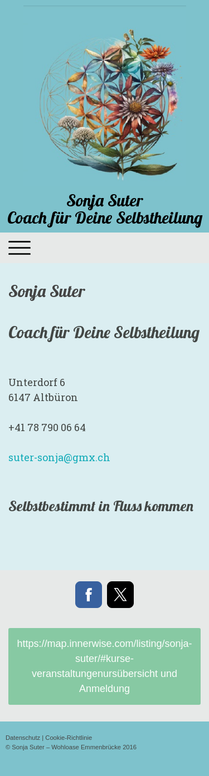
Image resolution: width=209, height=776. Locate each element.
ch (59, 457)
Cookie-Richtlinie (68, 737)
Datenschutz (23, 737)
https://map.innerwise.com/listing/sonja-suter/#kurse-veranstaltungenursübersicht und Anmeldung (104, 666)
